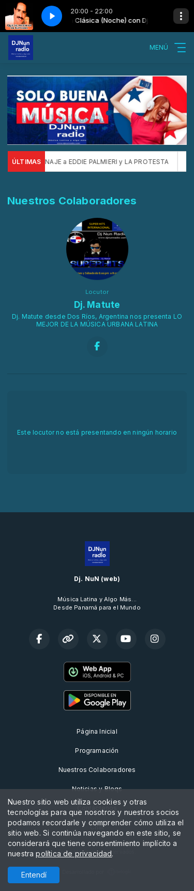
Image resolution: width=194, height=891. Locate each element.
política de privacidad (74, 853)
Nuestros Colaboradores (97, 770)
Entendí (34, 874)
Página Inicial (97, 731)
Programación (96, 750)
